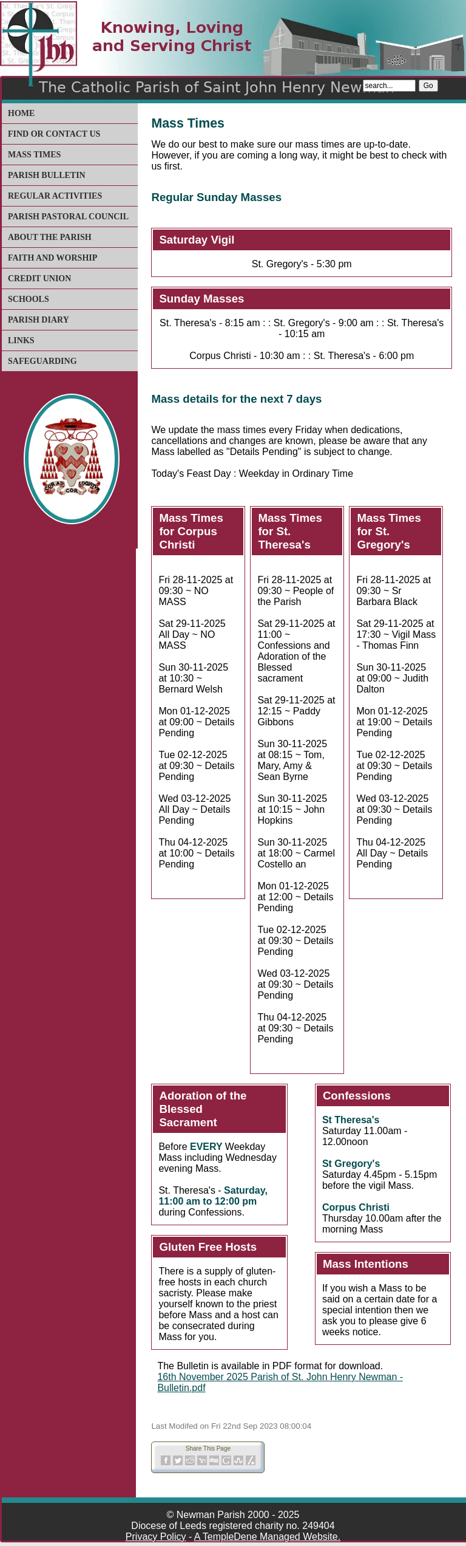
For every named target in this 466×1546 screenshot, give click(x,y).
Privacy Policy (156, 1536)
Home (21, 113)
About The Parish (50, 237)
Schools (28, 299)
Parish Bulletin (47, 175)
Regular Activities (55, 195)
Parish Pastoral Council (68, 216)
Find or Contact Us (54, 134)
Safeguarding (42, 361)
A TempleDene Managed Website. (267, 1536)
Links (21, 340)
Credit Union (39, 278)
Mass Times (34, 154)
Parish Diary (38, 319)
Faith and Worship (52, 257)
